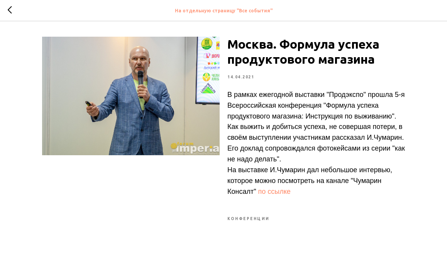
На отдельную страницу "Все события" (224, 10)
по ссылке (274, 191)
